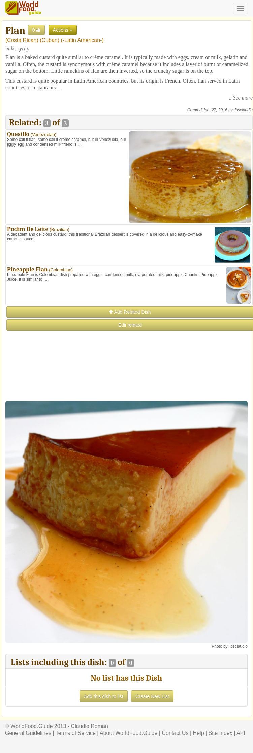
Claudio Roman (89, 726)
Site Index (220, 733)
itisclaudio (244, 110)
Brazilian (59, 229)
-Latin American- (82, 40)
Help (198, 733)
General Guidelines (28, 733)
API (240, 733)
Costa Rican (21, 40)
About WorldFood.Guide (128, 733)
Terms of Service (76, 733)
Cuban (50, 40)
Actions (62, 30)
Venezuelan (43, 134)
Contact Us (175, 733)
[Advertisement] (128, 379)
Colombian (61, 269)
